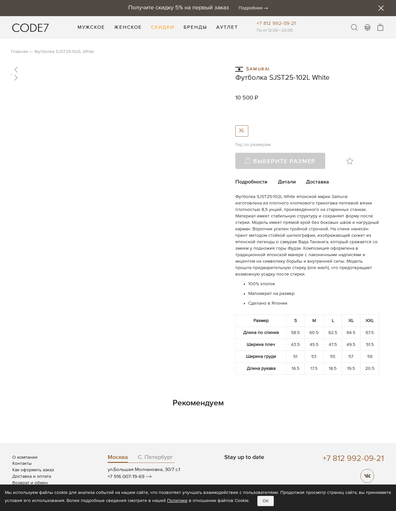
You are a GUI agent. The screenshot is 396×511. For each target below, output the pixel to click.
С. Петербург (155, 457)
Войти (367, 27)
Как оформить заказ (33, 470)
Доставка (317, 182)
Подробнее (250, 8)
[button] (117, 69)
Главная (19, 51)
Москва (118, 457)
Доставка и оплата (31, 476)
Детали (287, 182)
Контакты (22, 463)
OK (265, 501)
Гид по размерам (253, 144)
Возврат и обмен (30, 483)
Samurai (252, 69)
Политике (177, 500)
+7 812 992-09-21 (276, 23)
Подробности (251, 182)
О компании (24, 457)
